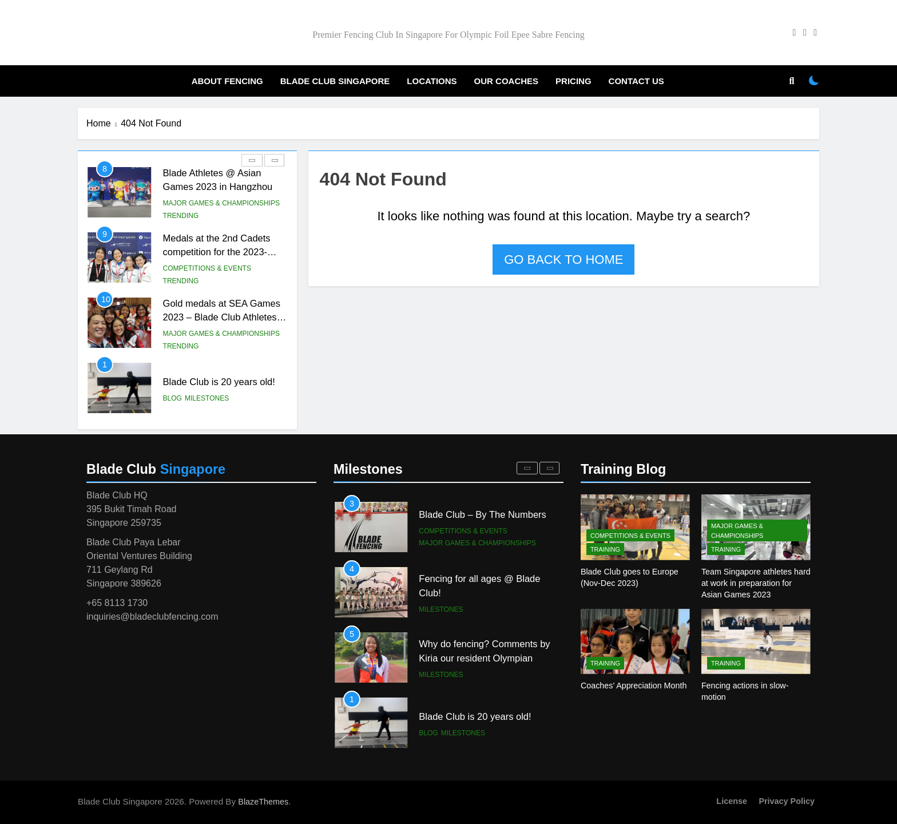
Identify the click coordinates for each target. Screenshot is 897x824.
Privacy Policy (787, 801)
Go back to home (563, 259)
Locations (432, 81)
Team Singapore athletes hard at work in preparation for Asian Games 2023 (756, 583)
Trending (181, 216)
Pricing (573, 81)
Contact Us (636, 81)
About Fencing (227, 81)
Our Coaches (506, 81)
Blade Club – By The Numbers (482, 580)
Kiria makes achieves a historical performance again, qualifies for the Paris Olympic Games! (487, 521)
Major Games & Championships (221, 268)
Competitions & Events (207, 203)
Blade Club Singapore (335, 81)
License (731, 801)
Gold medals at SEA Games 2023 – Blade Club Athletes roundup (221, 382)
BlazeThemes (263, 801)
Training (605, 549)
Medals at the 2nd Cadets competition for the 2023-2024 (217, 317)
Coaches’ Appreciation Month (633, 685)
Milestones (441, 675)
